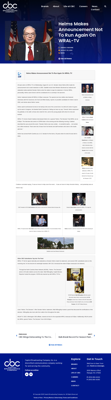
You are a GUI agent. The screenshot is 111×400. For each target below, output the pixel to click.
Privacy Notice (49, 397)
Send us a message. (97, 366)
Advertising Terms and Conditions (66, 397)
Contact (95, 9)
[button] (105, 6)
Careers (83, 6)
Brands (45, 6)
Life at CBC (69, 6)
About (56, 6)
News (94, 6)
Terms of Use (38, 397)
